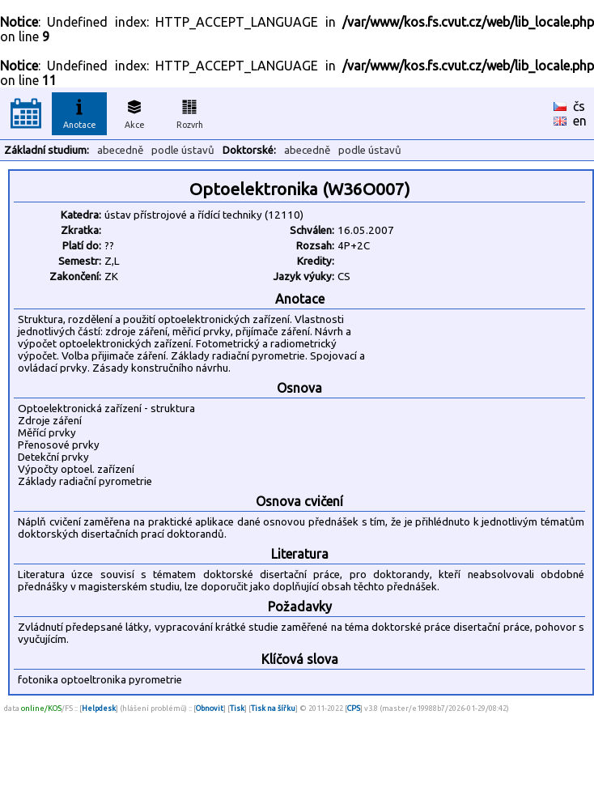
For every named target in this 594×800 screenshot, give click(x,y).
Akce (134, 112)
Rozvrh (189, 112)
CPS (353, 708)
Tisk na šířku (273, 708)
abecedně (120, 150)
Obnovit (209, 708)
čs (579, 106)
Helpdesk (99, 708)
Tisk (237, 708)
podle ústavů (182, 150)
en (580, 120)
